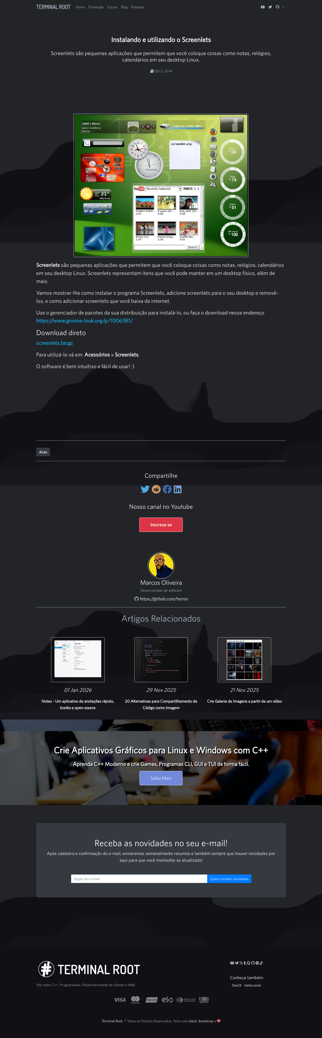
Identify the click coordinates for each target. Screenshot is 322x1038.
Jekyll (193, 1021)
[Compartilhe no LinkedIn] (178, 489)
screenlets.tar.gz (54, 343)
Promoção (96, 7)
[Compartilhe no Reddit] (157, 489)
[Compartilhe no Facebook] (168, 489)
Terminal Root (53, 6)
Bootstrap (206, 1021)
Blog (124, 7)
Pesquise (137, 7)
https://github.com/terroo (161, 598)
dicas (43, 452)
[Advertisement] (161, 88)
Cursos (112, 7)
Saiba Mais (161, 778)
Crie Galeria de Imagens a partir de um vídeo (244, 701)
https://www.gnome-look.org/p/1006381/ (84, 320)
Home (80, 7)
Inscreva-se (161, 524)
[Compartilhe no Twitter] (146, 489)
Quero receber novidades (229, 879)
